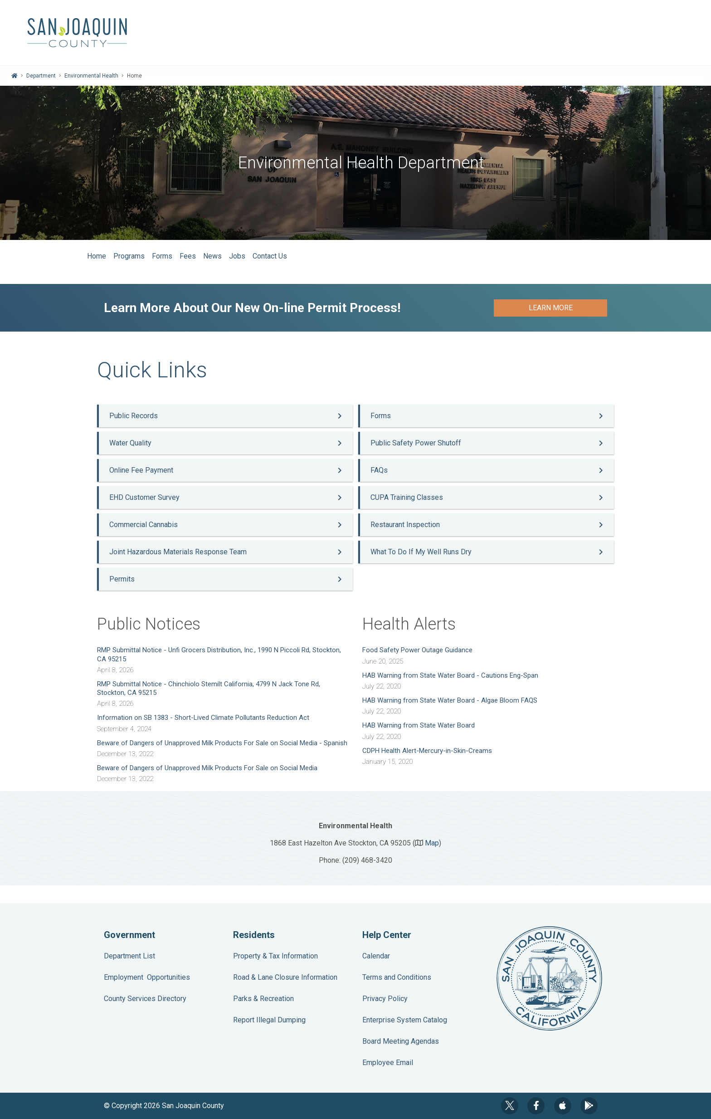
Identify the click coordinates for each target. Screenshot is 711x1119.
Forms (162, 256)
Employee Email (387, 1062)
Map (432, 843)
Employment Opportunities (147, 977)
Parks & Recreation (263, 998)
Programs (129, 256)
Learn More (551, 307)
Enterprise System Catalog (404, 1020)
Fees (188, 256)
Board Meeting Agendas (400, 1041)
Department (41, 76)
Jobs (237, 256)
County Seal (549, 978)
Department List (129, 956)
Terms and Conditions (396, 977)
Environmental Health (91, 76)
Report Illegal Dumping (269, 1020)
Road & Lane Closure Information (285, 977)
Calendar (376, 956)
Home (96, 256)
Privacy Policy (385, 998)
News (212, 256)
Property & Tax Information (275, 956)
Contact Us (270, 256)
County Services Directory (145, 998)
